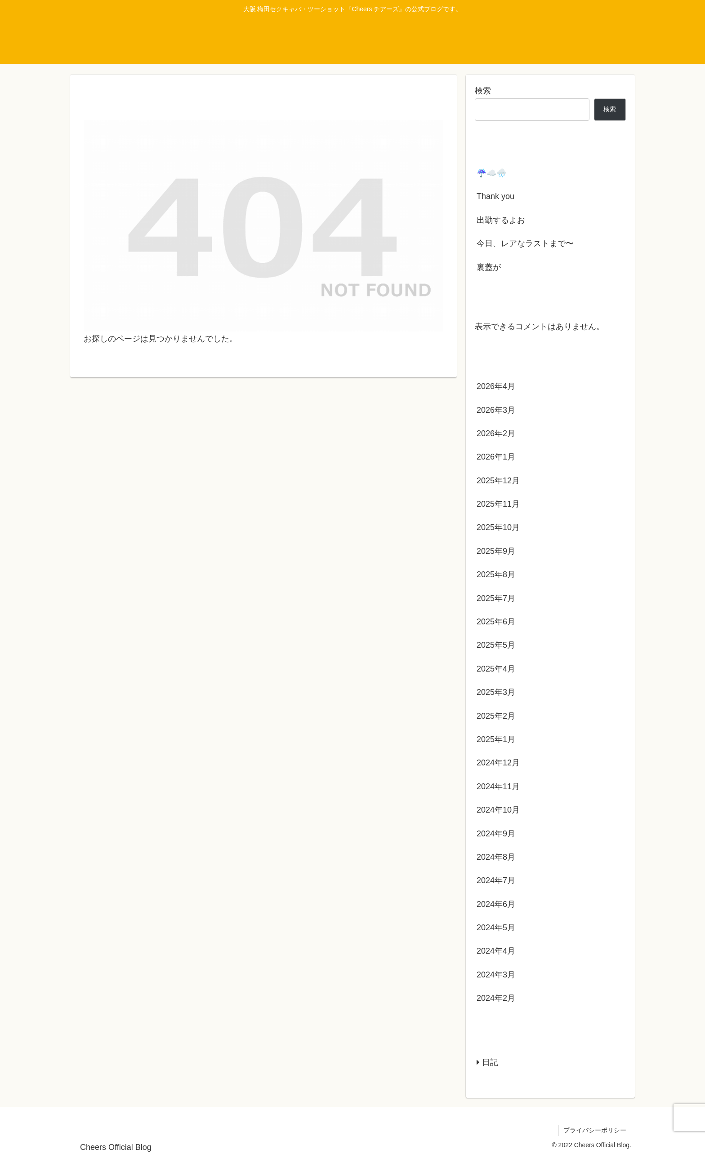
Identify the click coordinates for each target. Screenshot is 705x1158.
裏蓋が (489, 267)
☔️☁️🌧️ (491, 172)
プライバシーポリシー (594, 1130)
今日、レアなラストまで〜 (525, 243)
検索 (483, 90)
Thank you (495, 196)
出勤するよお (501, 220)
